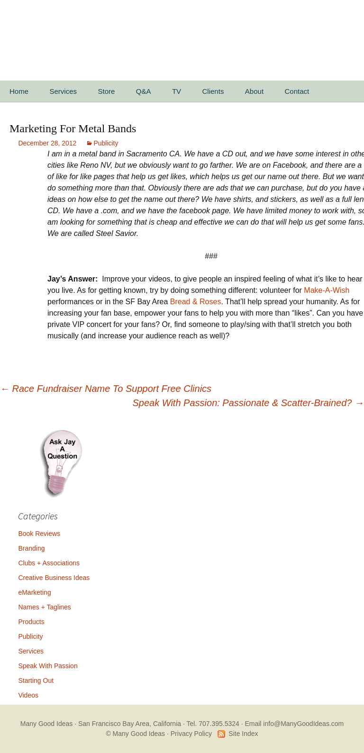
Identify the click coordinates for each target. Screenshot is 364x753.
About (254, 91)
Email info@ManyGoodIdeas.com (294, 723)
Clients (213, 91)
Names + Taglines (44, 607)
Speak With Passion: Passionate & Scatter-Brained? (248, 403)
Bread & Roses (195, 302)
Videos (28, 695)
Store (106, 91)
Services (63, 91)
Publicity (105, 143)
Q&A (143, 91)
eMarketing (34, 592)
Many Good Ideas (46, 723)
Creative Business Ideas (54, 577)
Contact (297, 91)
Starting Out (36, 680)
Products (31, 622)
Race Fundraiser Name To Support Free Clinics (105, 388)
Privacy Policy (191, 733)
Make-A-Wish (326, 290)
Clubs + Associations (49, 563)
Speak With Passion (47, 666)
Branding (31, 548)
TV (176, 91)
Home (18, 91)
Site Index (243, 733)
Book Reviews (39, 533)
